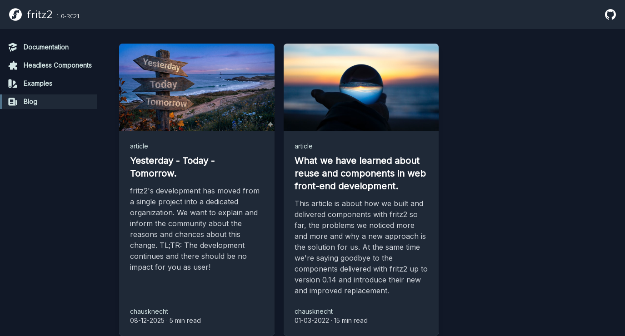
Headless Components (49, 65)
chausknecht (149, 311)
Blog (22, 101)
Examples (29, 83)
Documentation (38, 47)
